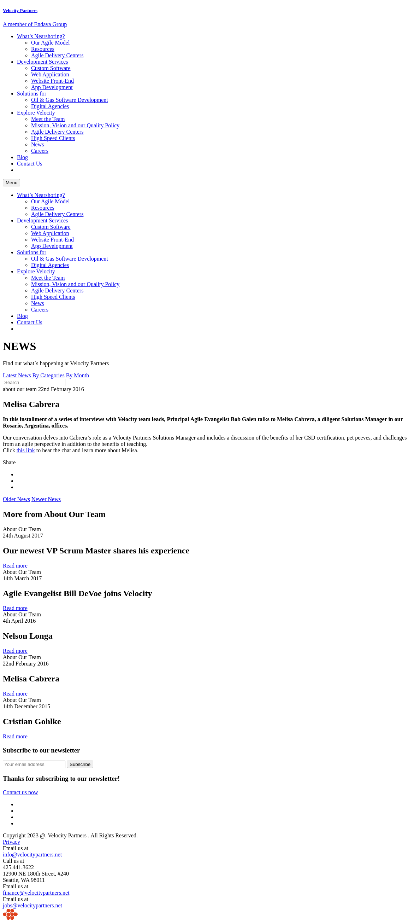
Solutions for (31, 94)
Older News (16, 499)
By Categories (48, 375)
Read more (15, 566)
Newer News (46, 499)
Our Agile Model (50, 43)
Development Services (42, 62)
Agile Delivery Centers (57, 55)
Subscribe (80, 764)
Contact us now (20, 792)
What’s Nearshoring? (41, 36)
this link (26, 450)
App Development (52, 87)
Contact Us (29, 164)
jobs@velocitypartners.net (32, 905)
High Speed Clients (53, 138)
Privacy (11, 842)
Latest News (17, 375)
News (37, 144)
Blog (22, 157)
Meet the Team (48, 119)
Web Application (50, 74)
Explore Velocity (36, 113)
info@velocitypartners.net (32, 855)
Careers (39, 151)
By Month (77, 375)
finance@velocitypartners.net (36, 893)
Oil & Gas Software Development (69, 100)
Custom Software (51, 68)
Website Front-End (52, 81)
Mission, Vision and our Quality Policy (75, 125)
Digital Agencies (50, 106)
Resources (42, 49)
